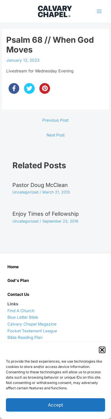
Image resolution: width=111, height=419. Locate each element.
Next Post (55, 135)
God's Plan (18, 280)
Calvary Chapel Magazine (32, 324)
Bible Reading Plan (25, 337)
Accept (55, 405)
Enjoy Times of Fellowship (45, 213)
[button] (102, 350)
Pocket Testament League (32, 330)
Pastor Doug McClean (40, 185)
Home (13, 266)
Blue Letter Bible (22, 317)
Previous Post (55, 120)
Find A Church (20, 310)
